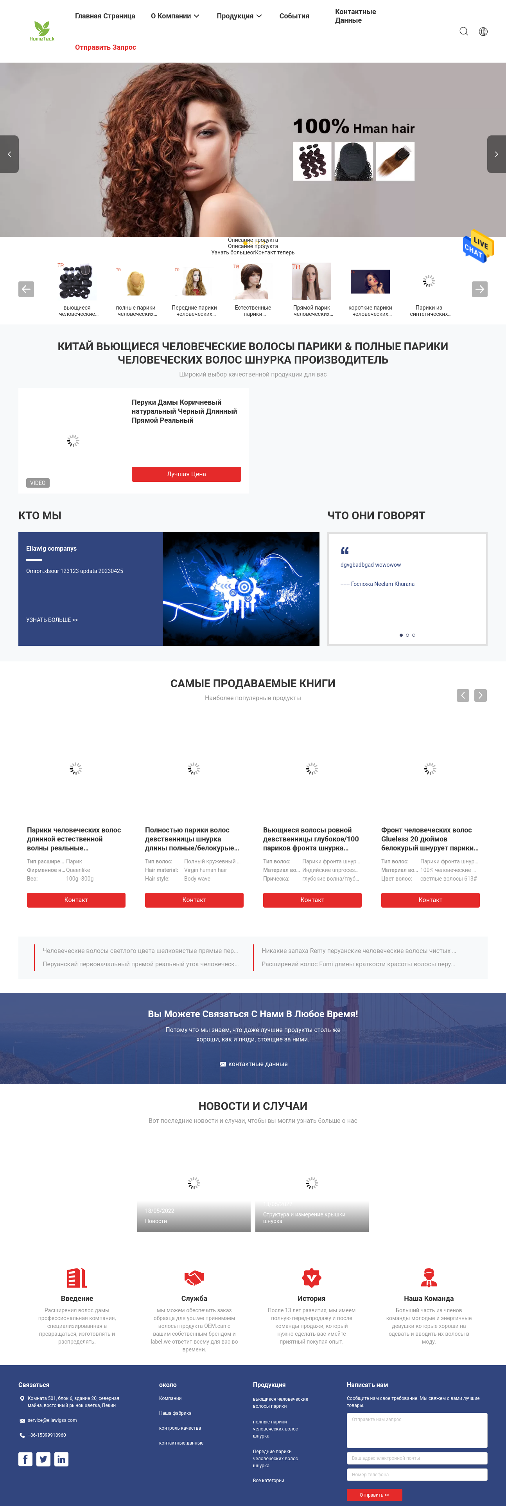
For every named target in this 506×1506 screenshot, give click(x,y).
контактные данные (181, 1443)
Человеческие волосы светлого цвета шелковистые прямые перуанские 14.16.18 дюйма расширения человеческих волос (141, 951)
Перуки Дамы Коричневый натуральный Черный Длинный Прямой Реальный (184, 411)
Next (496, 154)
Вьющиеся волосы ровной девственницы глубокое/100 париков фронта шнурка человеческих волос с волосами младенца (311, 848)
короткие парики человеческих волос (370, 313)
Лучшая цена (186, 474)
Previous (9, 154)
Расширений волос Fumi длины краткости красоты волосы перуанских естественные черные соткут (360, 964)
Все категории (268, 1480)
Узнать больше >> (52, 620)
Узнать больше (230, 252)
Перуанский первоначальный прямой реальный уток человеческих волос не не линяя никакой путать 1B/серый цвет (141, 964)
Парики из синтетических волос (429, 313)
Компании (170, 1398)
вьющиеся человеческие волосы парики (77, 313)
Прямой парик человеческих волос (311, 313)
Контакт (76, 900)
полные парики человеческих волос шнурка (135, 313)
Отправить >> (374, 1495)
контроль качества (180, 1428)
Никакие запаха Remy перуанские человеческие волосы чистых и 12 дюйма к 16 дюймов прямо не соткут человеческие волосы (360, 951)
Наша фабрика (175, 1413)
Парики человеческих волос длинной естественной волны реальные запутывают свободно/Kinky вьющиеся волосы (74, 848)
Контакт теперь (274, 252)
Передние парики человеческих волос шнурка (194, 313)
